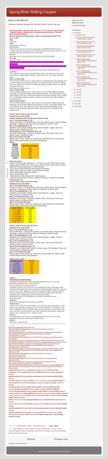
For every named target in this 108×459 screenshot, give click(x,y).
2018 (76, 32)
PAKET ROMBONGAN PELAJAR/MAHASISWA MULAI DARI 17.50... (86, 60)
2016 (76, 103)
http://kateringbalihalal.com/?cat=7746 (21, 327)
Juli (77, 89)
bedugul (43, 372)
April (77, 97)
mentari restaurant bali (43, 428)
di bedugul (17, 380)
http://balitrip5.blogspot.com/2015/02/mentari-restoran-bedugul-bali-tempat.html (35, 332)
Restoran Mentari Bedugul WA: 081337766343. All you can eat (34, 24)
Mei (77, 95)
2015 (76, 106)
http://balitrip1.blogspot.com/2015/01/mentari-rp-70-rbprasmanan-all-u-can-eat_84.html (38, 342)
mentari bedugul (25, 370)
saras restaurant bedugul (58, 431)
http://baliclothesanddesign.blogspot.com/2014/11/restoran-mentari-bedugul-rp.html (37, 365)
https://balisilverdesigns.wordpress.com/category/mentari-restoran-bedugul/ (34, 344)
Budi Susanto (78, 22)
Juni (77, 92)
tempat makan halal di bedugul (18, 433)
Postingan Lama (61, 439)
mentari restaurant (22, 395)
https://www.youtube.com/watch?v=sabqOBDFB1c (25, 363)
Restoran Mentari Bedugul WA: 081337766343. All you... (85, 38)
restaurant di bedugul (24, 383)
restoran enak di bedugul (42, 431)
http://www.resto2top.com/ (17, 357)
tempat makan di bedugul (19, 404)
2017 (76, 101)
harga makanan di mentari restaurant (24, 428)
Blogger (67, 451)
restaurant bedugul (40, 383)
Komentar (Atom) (21, 443)
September (79, 35)
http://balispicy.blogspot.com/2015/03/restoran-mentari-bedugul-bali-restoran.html (36, 340)
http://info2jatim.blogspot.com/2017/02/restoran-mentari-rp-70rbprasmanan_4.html (36, 348)
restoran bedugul (49, 370)
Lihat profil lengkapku (79, 25)
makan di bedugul (48, 404)
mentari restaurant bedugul (39, 380)
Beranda (31, 439)
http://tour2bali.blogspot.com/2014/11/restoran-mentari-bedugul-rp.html (32, 361)
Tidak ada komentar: (39, 426)
